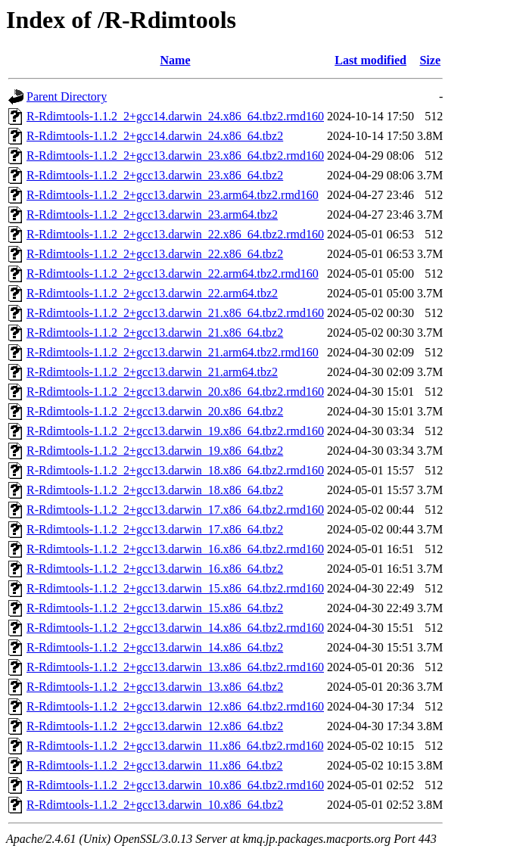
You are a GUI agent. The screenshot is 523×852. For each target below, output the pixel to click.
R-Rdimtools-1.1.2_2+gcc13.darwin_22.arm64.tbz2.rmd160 (172, 273)
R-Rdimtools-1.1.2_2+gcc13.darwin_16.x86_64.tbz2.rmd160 (175, 549)
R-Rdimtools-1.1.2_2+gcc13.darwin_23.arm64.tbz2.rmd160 (172, 194)
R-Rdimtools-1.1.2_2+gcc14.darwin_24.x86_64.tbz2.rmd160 (175, 116)
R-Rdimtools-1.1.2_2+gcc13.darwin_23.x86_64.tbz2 (154, 175)
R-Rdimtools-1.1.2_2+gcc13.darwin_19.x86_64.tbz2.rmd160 (175, 430)
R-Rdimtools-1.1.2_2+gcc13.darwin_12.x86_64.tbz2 (154, 726)
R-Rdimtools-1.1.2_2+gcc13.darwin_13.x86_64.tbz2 (154, 686)
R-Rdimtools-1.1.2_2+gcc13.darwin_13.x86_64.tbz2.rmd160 (175, 667)
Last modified (370, 60)
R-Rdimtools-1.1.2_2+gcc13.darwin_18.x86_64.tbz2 (154, 490)
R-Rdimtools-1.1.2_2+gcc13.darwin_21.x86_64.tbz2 (154, 332)
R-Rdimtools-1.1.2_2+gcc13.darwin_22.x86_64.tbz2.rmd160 (175, 234)
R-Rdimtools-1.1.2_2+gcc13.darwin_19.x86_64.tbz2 (154, 450)
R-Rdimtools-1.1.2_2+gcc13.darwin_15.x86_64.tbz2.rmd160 (175, 588)
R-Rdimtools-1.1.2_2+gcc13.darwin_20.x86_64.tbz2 (154, 411)
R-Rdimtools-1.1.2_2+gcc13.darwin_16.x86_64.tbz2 (154, 568)
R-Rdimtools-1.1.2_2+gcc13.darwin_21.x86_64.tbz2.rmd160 (175, 312)
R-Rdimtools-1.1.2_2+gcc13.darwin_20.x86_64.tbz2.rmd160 (175, 391)
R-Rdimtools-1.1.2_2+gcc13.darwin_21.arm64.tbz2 (152, 371)
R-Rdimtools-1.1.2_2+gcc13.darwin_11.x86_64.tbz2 (154, 765)
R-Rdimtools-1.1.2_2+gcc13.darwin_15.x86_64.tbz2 (154, 608)
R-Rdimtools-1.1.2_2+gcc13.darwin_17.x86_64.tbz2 (154, 529)
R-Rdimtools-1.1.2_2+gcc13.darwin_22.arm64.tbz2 (152, 293)
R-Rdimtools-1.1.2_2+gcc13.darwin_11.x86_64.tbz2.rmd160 (174, 745)
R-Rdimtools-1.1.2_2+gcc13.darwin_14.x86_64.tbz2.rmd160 (175, 627)
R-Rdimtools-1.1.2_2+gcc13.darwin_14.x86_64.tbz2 (154, 647)
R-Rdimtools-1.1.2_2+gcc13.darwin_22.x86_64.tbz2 (154, 253)
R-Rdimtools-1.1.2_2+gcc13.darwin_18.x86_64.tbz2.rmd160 (175, 470)
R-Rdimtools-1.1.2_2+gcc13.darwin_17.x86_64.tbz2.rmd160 (175, 509)
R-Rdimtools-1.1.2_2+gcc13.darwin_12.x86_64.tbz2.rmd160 (175, 706)
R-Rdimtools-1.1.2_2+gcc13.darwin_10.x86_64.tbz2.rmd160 (175, 785)
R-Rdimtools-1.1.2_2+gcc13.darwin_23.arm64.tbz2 (152, 214)
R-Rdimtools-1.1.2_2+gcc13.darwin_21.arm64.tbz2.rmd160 (172, 352)
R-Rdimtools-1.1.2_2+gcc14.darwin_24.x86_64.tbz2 (154, 135)
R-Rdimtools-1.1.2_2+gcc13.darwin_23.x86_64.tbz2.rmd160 (175, 155)
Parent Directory (66, 96)
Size (430, 60)
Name (175, 60)
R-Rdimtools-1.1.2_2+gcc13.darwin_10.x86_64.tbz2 (154, 804)
